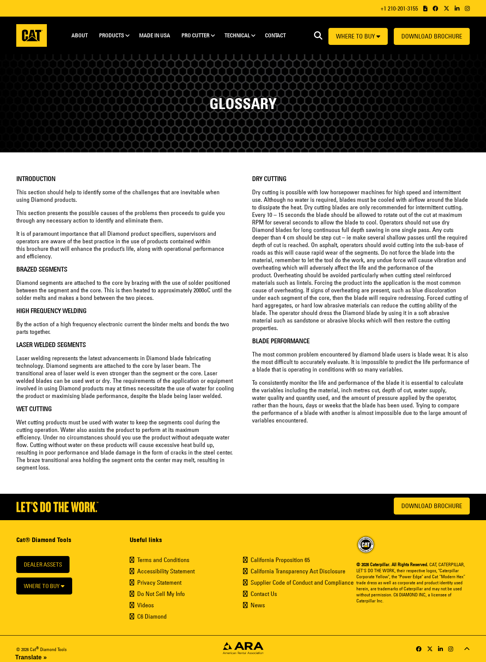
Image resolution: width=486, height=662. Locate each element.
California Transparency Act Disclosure (298, 571)
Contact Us (264, 593)
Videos (145, 605)
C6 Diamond (152, 616)
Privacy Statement (159, 582)
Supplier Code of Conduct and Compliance (302, 582)
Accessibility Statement (166, 571)
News (258, 605)
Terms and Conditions (163, 560)
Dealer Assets (43, 564)
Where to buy (358, 36)
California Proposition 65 (280, 560)
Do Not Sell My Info (161, 593)
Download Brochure (431, 36)
